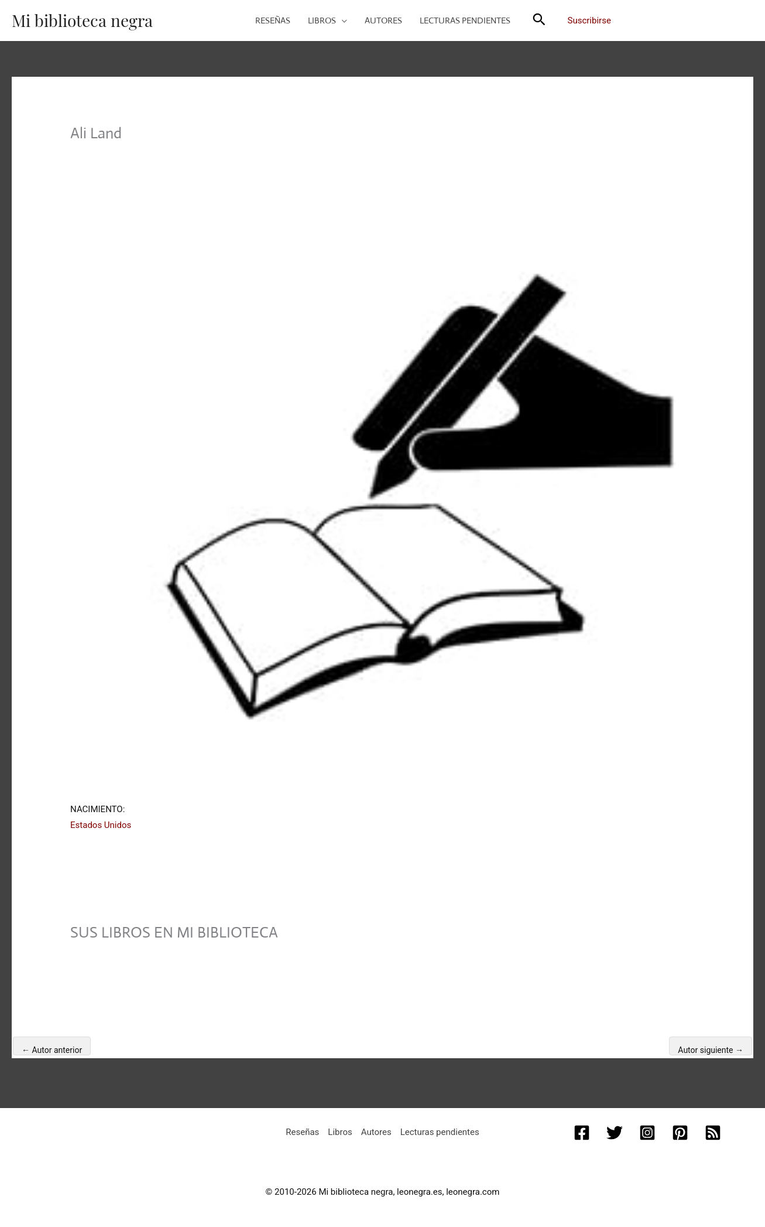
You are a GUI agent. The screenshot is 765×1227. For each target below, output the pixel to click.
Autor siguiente (710, 1050)
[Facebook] (582, 1133)
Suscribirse (589, 20)
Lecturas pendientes (439, 1132)
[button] (341, 20)
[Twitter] (614, 1133)
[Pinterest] (680, 1133)
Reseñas (302, 1132)
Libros (340, 1132)
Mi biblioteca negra (82, 20)
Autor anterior (52, 1050)
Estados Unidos (100, 825)
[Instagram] (647, 1133)
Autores (376, 1132)
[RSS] (713, 1133)
